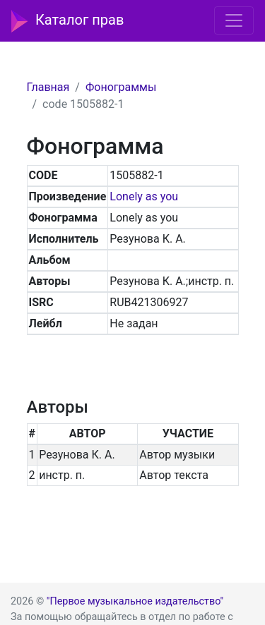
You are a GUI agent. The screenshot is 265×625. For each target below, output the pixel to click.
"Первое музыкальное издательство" (135, 601)
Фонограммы (121, 87)
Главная (48, 87)
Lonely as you (144, 196)
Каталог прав (67, 21)
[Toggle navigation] (234, 20)
